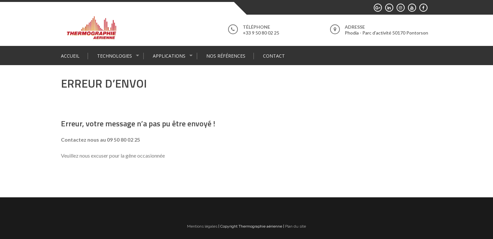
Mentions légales (202, 226)
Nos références (225, 56)
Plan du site (295, 226)
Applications (169, 56)
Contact (274, 56)
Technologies (114, 56)
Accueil (70, 56)
